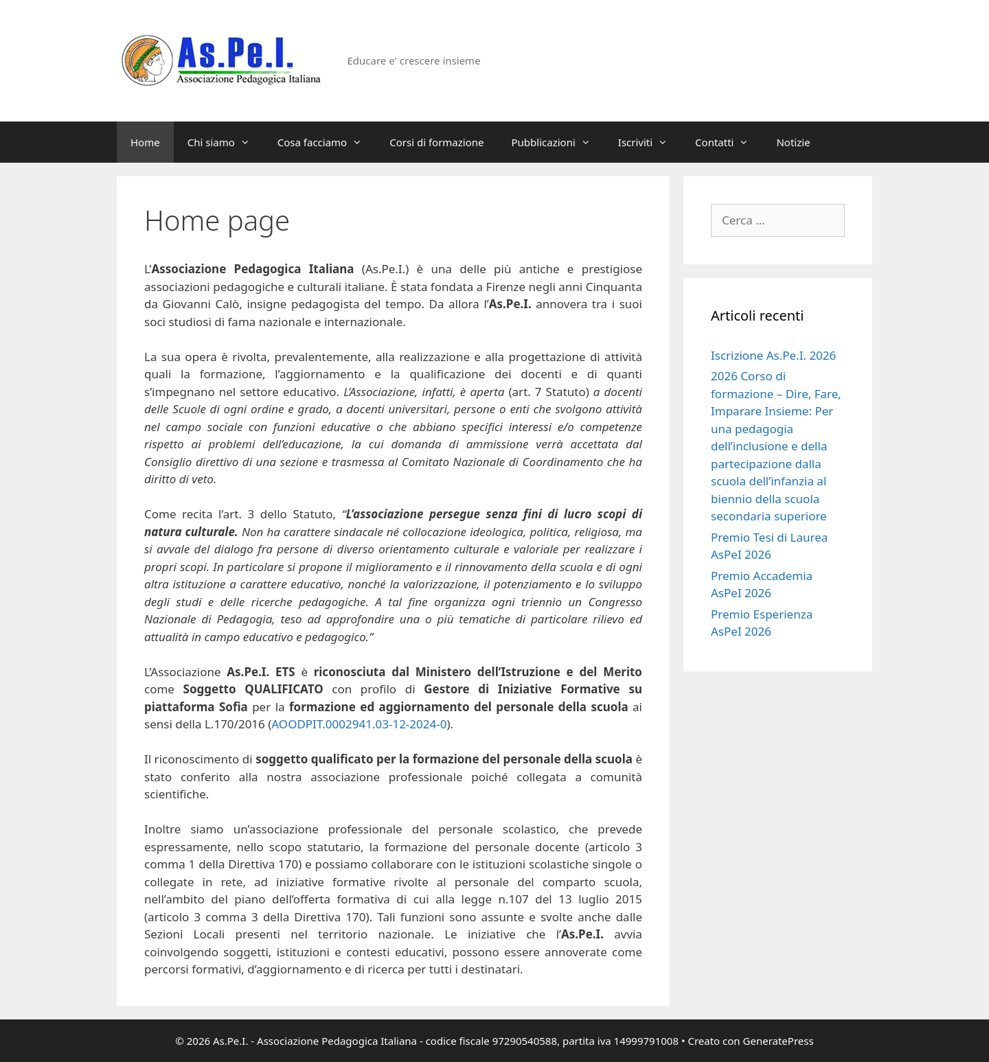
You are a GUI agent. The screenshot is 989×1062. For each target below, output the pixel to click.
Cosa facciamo (326, 142)
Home (145, 142)
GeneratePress (778, 1041)
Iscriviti (649, 142)
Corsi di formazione (436, 142)
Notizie (793, 142)
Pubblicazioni (558, 142)
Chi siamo (225, 142)
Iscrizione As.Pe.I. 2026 (773, 355)
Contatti (728, 142)
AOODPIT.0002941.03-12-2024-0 (358, 724)
